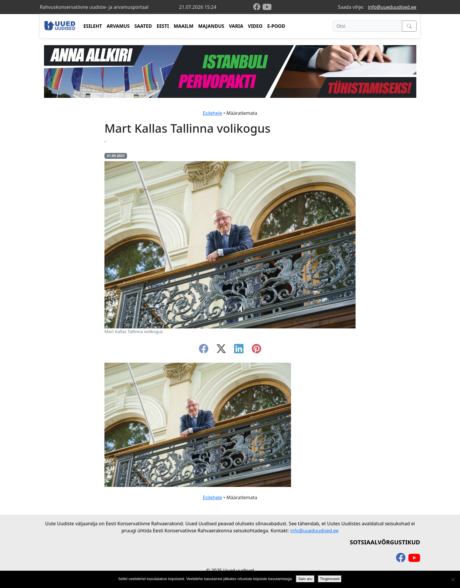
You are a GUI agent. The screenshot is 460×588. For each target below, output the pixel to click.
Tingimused (330, 579)
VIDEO (255, 26)
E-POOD (276, 26)
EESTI (163, 26)
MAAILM (184, 26)
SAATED (143, 26)
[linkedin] (239, 350)
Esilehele (212, 113)
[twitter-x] (221, 350)
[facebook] (258, 7)
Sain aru (305, 579)
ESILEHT (92, 26)
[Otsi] (367, 26)
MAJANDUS (211, 26)
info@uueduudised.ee (392, 7)
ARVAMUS (118, 26)
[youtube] (267, 7)
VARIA (236, 26)
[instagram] (256, 350)
